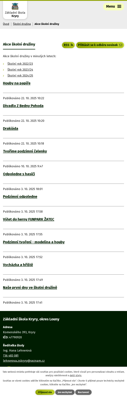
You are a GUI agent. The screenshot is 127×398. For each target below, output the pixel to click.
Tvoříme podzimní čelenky (25, 151)
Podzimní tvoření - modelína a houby (34, 242)
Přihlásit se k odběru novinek (100, 45)
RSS (68, 45)
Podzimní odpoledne (20, 196)
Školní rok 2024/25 (20, 75)
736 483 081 (11, 355)
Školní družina (22, 24)
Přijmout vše (45, 392)
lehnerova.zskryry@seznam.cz (24, 361)
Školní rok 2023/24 (20, 70)
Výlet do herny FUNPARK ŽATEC (28, 219)
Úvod (6, 24)
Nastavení (83, 392)
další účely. (76, 375)
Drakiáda (10, 128)
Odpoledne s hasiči (19, 174)
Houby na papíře (16, 83)
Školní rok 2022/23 (20, 64)
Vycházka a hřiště (18, 265)
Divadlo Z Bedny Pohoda (23, 105)
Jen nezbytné (65, 392)
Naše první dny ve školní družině (30, 287)
